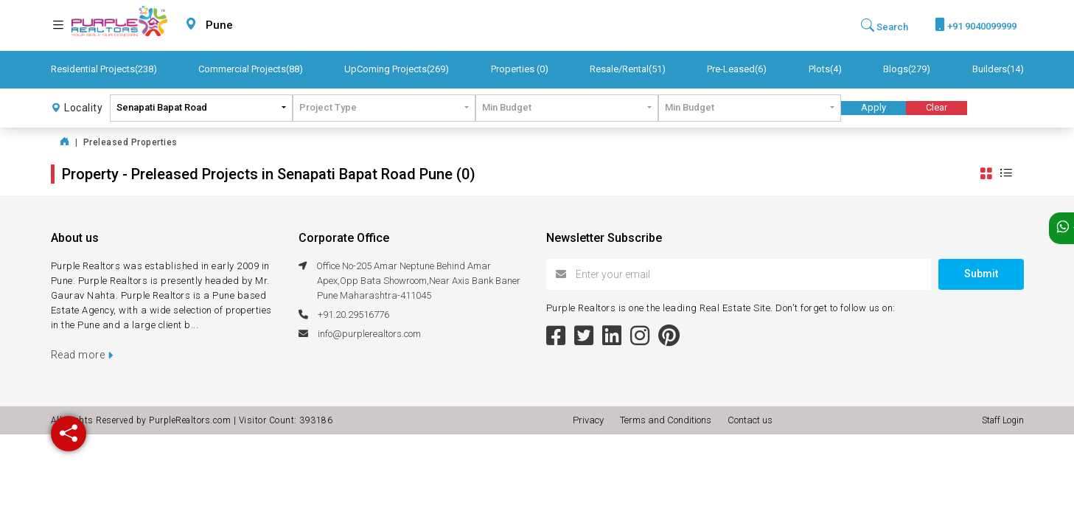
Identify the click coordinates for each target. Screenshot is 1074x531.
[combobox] (254, 25)
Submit (981, 274)
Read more (82, 355)
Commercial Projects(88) (250, 68)
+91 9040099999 (976, 25)
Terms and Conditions (668, 420)
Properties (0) (519, 68)
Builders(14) (998, 68)
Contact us (750, 420)
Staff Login (1003, 420)
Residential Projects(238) (104, 68)
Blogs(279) (906, 68)
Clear (936, 107)
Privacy (590, 420)
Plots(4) (825, 68)
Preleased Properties (130, 142)
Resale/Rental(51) (628, 68)
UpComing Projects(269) (396, 68)
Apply (873, 107)
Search (884, 25)
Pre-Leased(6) (737, 68)
